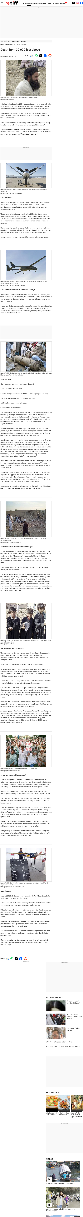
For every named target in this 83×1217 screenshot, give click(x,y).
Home (2, 44)
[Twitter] (73, 2)
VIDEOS (49, 1159)
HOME (25, 3)
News (7, 44)
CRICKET (45, 3)
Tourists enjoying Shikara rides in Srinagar (60, 1183)
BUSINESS (34, 3)
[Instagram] (77, 2)
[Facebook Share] (45, 56)
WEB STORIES (52, 1092)
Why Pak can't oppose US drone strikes (59, 1042)
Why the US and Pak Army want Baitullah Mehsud (63, 1046)
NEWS (29, 3)
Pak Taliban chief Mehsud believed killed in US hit (74, 1017)
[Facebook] (81, 2)
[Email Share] (31, 56)
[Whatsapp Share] (35, 56)
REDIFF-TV (63, 3)
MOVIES (40, 3)
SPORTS (50, 3)
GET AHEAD (56, 3)
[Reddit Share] (49, 56)
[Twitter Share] (40, 56)
